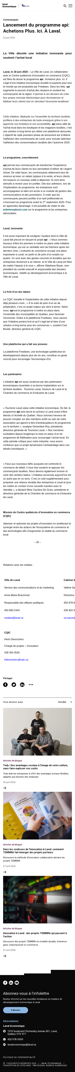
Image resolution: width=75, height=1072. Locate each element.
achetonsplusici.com (15, 209)
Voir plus (65, 702)
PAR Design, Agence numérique (50, 1065)
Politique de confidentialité (19, 1057)
